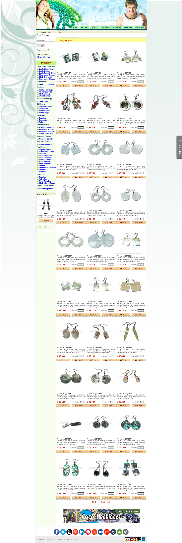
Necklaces (41, 147)
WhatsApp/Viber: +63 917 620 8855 (67, 539)
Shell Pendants (45, 164)
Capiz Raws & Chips (47, 73)
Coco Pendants (45, 158)
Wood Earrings (45, 96)
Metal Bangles (45, 181)
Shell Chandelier (46, 77)
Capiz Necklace (45, 150)
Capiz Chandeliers (46, 69)
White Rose (43, 166)
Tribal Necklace (45, 144)
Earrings (40, 87)
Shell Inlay (41, 174)
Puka (41, 122)
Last (108, 502)
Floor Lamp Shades (47, 75)
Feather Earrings (46, 90)
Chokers (42, 154)
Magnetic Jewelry (46, 139)
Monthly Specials (46, 189)
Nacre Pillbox (44, 111)
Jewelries (41, 115)
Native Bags (44, 113)
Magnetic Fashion (44, 136)
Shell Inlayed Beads (47, 183)
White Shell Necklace (47, 168)
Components (42, 82)
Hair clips (43, 179)
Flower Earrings (45, 92)
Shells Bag (43, 101)
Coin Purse (43, 109)
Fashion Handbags (44, 99)
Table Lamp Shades (47, 79)
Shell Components (46, 85)
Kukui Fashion (43, 125)
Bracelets (43, 120)
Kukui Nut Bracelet (46, 130)
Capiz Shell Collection (46, 66)
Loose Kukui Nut (46, 134)
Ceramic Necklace (46, 152)
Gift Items (41, 104)
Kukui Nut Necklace (47, 132)
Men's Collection (44, 142)
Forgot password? (42, 50)
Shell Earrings (45, 94)
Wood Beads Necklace (44, 171)
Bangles (42, 118)
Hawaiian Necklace (46, 128)
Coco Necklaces (45, 156)
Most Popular (44, 162)
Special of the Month (45, 186)
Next (103, 502)
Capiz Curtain (44, 71)
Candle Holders (45, 107)
